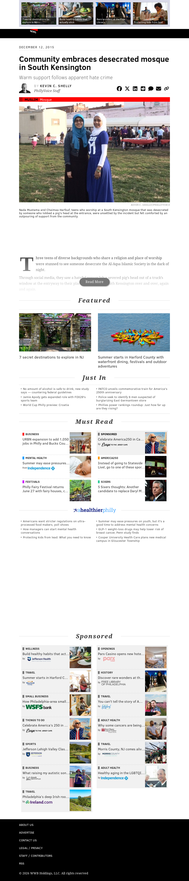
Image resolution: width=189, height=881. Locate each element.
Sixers (106, 482)
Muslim (31, 99)
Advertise (26, 832)
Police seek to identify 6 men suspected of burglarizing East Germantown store (125, 398)
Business (32, 434)
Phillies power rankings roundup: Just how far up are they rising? (130, 406)
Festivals (33, 482)
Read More (95, 282)
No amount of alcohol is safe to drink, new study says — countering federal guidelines (55, 390)
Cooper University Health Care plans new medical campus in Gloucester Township (131, 539)
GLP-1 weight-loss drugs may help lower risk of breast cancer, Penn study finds (130, 530)
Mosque (46, 99)
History (107, 672)
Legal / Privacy (31, 848)
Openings (108, 649)
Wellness (32, 649)
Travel (30, 672)
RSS (21, 863)
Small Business (37, 696)
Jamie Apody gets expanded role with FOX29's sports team (53, 398)
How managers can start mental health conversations (48, 530)
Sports (31, 744)
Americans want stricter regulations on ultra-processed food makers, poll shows (53, 523)
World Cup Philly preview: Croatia (46, 405)
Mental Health (36, 458)
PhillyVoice (10, 33)
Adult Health (110, 720)
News (33, 31)
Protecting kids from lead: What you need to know (57, 537)
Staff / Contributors (35, 856)
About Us (26, 825)
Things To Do (35, 720)
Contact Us (28, 840)
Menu (182, 33)
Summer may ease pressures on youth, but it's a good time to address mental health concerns (130, 523)
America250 (109, 458)
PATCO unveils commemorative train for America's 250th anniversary (131, 390)
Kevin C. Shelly (56, 85)
